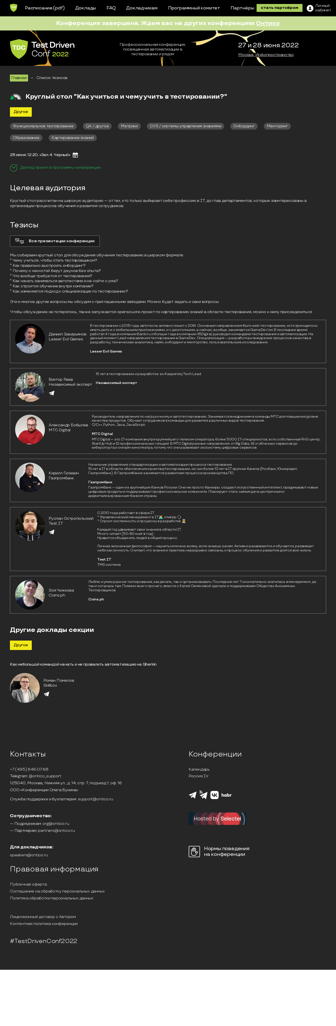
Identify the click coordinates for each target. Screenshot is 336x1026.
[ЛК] (319, 8)
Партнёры (242, 8)
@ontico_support (45, 776)
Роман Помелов (58, 680)
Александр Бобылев (68, 425)
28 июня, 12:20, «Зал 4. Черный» (40, 155)
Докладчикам (142, 8)
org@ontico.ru (55, 824)
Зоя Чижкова (61, 590)
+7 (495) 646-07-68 (29, 769)
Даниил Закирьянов (67, 334)
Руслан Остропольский (71, 518)
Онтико (268, 23)
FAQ (111, 8)
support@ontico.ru (95, 799)
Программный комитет (194, 8)
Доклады (85, 8)
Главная (19, 78)
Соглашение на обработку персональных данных (57, 891)
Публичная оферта (28, 884)
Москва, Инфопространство (266, 55)
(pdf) (59, 8)
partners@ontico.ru (56, 831)
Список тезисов (51, 78)
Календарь (199, 769)
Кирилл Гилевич (64, 473)
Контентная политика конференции (44, 924)
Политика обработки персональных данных (51, 898)
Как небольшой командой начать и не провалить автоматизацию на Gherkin (83, 664)
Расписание (39, 8)
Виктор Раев (61, 379)
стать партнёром (279, 7)
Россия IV (198, 776)
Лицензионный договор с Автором (43, 917)
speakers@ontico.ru (29, 855)
